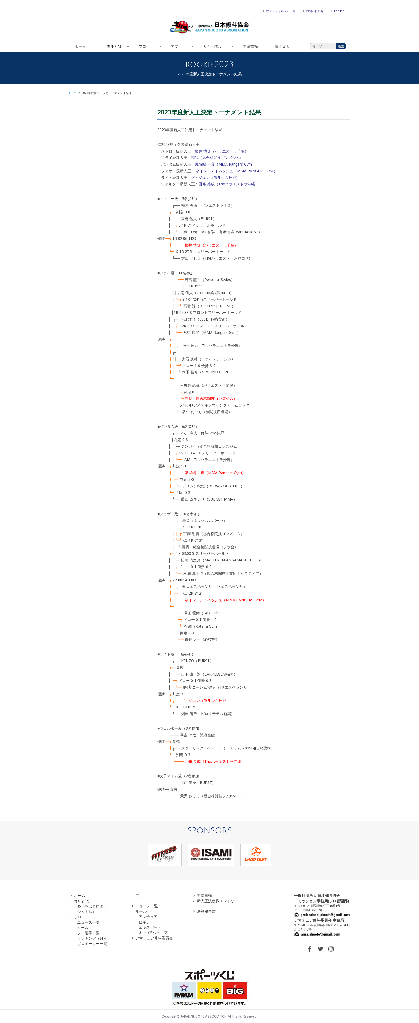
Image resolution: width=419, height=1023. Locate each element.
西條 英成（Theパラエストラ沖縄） (229, 183)
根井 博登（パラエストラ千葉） (221, 151)
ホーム (80, 46)
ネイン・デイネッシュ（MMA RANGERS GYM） (236, 170)
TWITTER (320, 949)
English (339, 11)
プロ (142, 46)
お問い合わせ (315, 11)
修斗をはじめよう (92, 906)
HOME (73, 93)
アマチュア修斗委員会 (154, 937)
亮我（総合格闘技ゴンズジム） (217, 157)
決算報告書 (206, 911)
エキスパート (150, 927)
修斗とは (114, 46)
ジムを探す (86, 911)
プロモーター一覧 (92, 943)
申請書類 (250, 46)
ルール (82, 927)
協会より (282, 46)
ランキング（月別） (94, 938)
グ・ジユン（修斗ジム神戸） (215, 177)
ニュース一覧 (88, 922)
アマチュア (148, 916)
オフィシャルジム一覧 (281, 11)
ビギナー (146, 921)
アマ (174, 46)
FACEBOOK (309, 949)
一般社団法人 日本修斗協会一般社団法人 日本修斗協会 (209, 27)
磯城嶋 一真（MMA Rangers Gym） (225, 164)
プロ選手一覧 (88, 932)
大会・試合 (212, 46)
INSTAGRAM (331, 949)
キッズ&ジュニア (153, 932)
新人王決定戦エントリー (217, 900)
